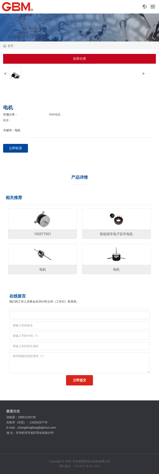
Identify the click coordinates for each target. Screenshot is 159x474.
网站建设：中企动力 (72, 466)
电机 (42, 269)
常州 (89, 466)
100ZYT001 (42, 234)
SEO (97, 466)
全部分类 (79, 58)
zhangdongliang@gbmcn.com (37, 427)
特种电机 (55, 114)
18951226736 (27, 417)
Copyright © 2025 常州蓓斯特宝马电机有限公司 (79, 461)
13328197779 (39, 422)
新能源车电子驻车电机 (116, 234)
